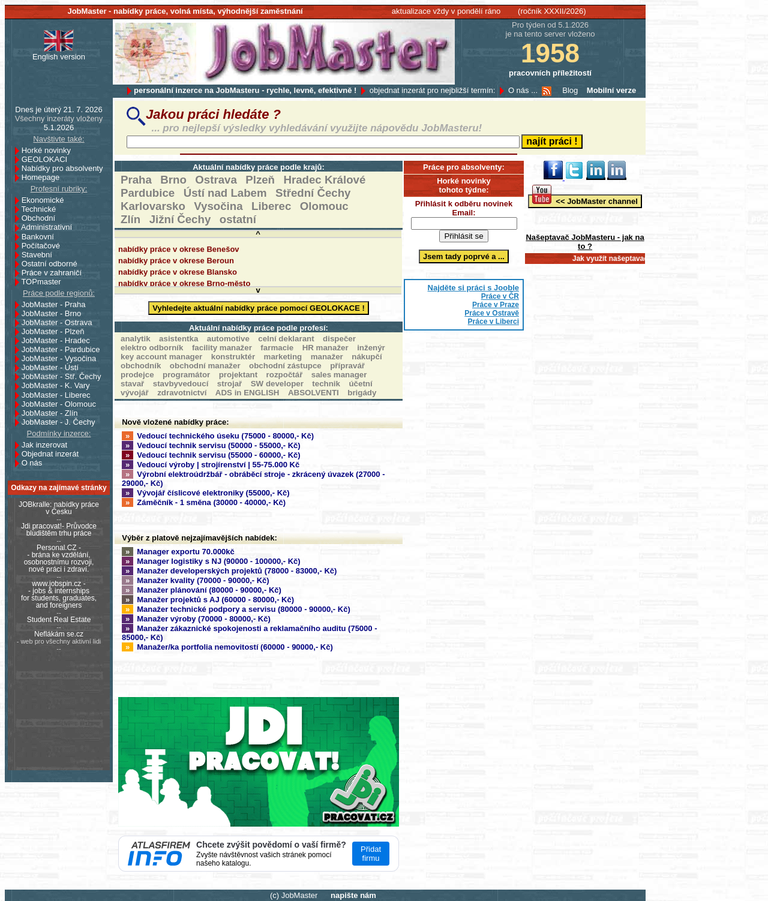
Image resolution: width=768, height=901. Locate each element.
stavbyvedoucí (181, 383)
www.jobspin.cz (56, 583)
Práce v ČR (500, 296)
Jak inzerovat (48, 444)
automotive (228, 338)
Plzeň (260, 179)
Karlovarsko (153, 206)
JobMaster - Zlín (53, 413)
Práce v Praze (495, 305)
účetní (360, 383)
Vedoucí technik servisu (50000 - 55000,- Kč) (211, 445)
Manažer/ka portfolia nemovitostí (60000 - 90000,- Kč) (227, 646)
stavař (132, 383)
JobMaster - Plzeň (56, 331)
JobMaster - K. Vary (59, 385)
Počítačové (44, 245)
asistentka (178, 338)
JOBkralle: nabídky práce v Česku (59, 508)
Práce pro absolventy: (464, 167)
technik (326, 383)
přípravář (347, 365)
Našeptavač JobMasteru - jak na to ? (585, 242)
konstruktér (233, 356)
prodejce (137, 374)
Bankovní (41, 236)
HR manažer (325, 347)
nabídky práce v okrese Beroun (176, 262)
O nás (32, 462)
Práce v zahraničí (55, 272)
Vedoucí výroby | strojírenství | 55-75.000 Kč (210, 464)
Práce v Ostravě (491, 313)
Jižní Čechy (180, 219)
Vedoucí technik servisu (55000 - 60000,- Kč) (211, 454)
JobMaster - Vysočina (62, 358)
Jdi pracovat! (41, 526)
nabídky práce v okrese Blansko (177, 273)
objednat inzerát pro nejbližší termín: (433, 90)
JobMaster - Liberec (59, 395)
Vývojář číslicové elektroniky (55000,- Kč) (206, 492)
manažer (327, 356)
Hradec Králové (324, 179)
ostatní (238, 219)
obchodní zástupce (285, 365)
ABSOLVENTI (313, 392)
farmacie (276, 347)
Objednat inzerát (53, 453)
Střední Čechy (312, 193)
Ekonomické (46, 200)
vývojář (135, 392)
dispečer (339, 338)
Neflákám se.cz (58, 634)
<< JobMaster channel (585, 200)
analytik (136, 338)
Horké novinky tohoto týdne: (464, 185)
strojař (229, 383)
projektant (238, 374)
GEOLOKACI (48, 159)
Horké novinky (49, 150)
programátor (186, 374)
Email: (463, 212)
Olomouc (324, 206)
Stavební (40, 254)
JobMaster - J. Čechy (62, 422)
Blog (570, 90)
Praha (136, 179)
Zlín (130, 219)
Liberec (271, 206)
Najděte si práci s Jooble (473, 287)
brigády (361, 392)
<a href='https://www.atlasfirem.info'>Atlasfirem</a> (258, 854)
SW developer (277, 383)
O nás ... (523, 90)
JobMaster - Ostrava (60, 322)
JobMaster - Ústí (53, 367)
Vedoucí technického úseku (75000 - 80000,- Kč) (218, 435)
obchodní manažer (205, 365)
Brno (173, 179)
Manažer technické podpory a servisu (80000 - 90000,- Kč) (236, 609)
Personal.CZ (57, 547)
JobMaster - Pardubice (64, 349)
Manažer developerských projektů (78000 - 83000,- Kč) (229, 570)
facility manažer (222, 347)
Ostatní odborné (53, 263)
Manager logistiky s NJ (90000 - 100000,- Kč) (211, 561)
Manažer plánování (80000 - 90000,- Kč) (201, 589)
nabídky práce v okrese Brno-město (184, 285)
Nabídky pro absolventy (62, 168)
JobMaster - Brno (55, 313)
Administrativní (50, 227)
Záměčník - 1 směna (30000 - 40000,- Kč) (204, 502)
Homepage (44, 177)
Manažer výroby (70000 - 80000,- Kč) (196, 618)
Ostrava (216, 179)
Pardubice (148, 193)
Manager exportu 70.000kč (178, 551)
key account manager (161, 356)
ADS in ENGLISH (247, 392)
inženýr (371, 347)
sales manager (339, 374)
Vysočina (218, 206)
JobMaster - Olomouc (62, 404)
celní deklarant (286, 338)
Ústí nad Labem (225, 193)
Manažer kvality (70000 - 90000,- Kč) (195, 580)
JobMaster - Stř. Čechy (65, 376)
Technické (41, 209)
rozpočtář (284, 374)
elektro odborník (152, 347)
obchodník (141, 365)
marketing (283, 356)
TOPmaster (44, 281)
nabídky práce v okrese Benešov (178, 251)
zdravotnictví (181, 392)
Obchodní (42, 218)
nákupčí (367, 356)
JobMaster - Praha (57, 304)
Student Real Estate (59, 619)
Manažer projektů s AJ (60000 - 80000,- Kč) (208, 599)
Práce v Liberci (493, 321)
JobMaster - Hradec (59, 340)
